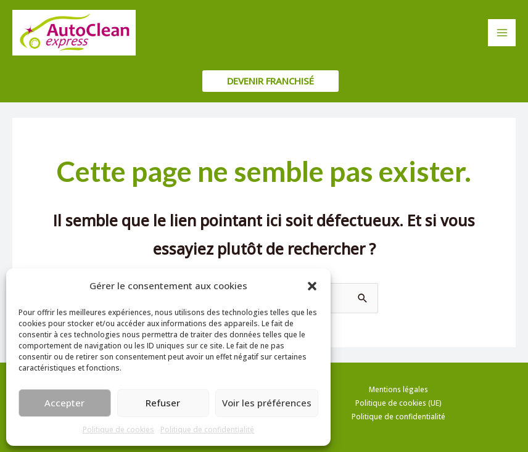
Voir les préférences (266, 403)
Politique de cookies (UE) (398, 403)
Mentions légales (398, 389)
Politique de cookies (118, 429)
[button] (312, 286)
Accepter (64, 403)
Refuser (163, 403)
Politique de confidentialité (207, 429)
